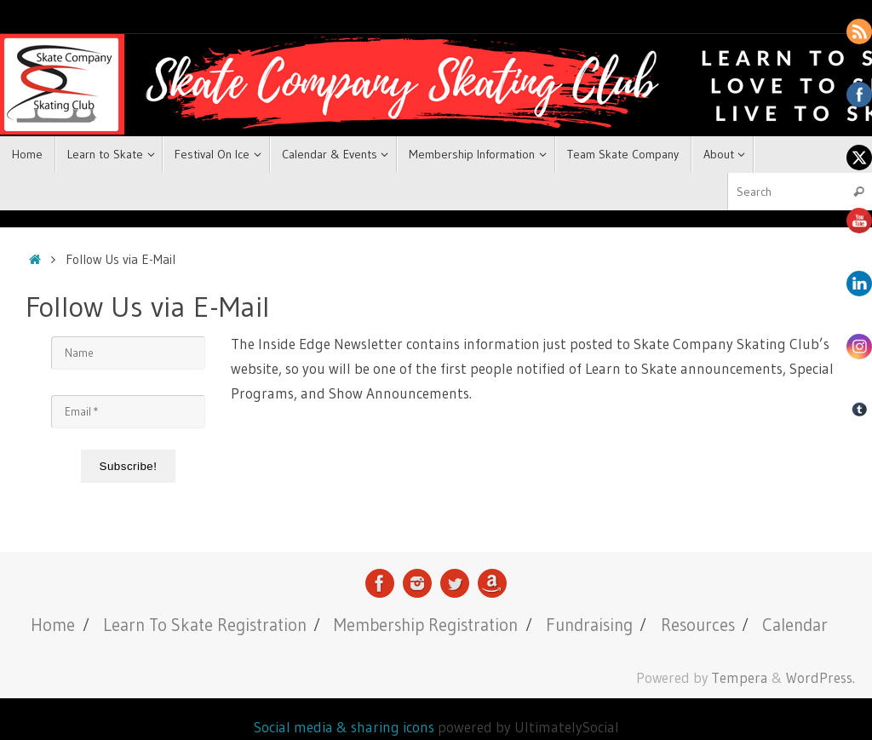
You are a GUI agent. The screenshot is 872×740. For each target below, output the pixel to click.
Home (53, 624)
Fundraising (589, 624)
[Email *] (128, 411)
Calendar (795, 624)
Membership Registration (426, 624)
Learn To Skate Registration (205, 624)
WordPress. (820, 677)
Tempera (739, 677)
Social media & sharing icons (346, 727)
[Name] (128, 353)
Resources (698, 624)
